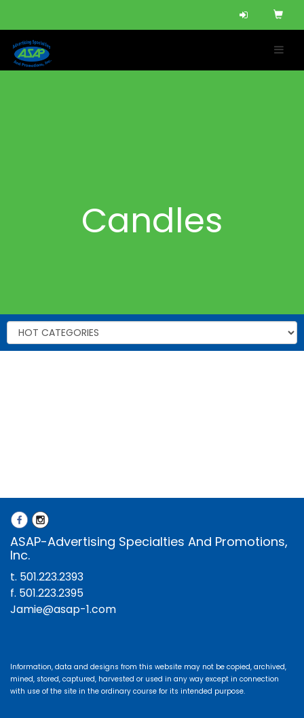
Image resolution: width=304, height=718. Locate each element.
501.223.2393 (51, 577)
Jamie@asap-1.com (63, 609)
